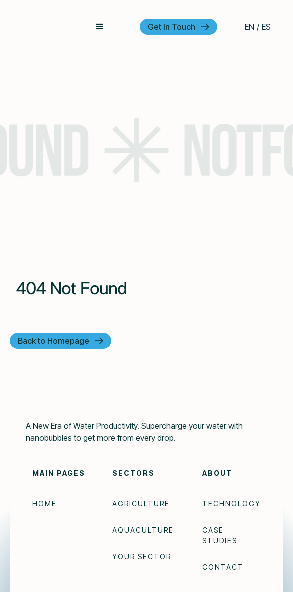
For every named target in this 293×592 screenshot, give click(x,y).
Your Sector (141, 556)
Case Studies (219, 535)
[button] (100, 27)
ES (266, 27)
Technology (231, 503)
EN (249, 27)
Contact (223, 567)
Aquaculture (143, 530)
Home (44, 503)
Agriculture (141, 503)
